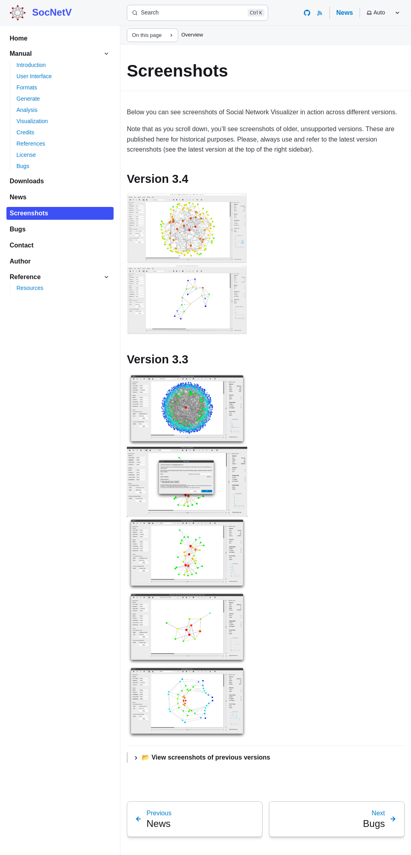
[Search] (197, 13)
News (344, 12)
